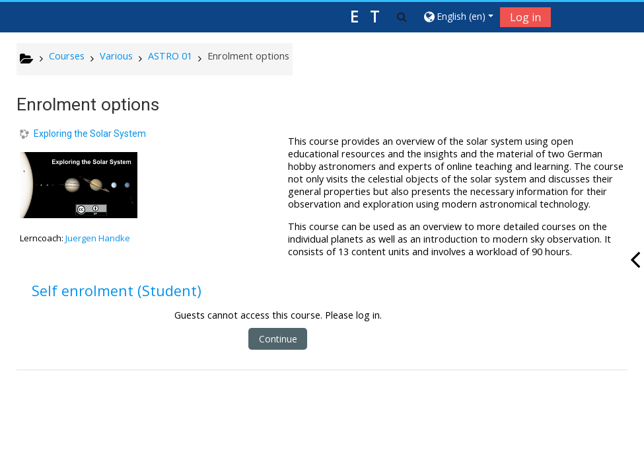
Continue (278, 339)
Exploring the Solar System (90, 133)
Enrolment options (248, 56)
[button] (402, 16)
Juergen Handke (97, 238)
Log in (525, 17)
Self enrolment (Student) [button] (116, 290)
